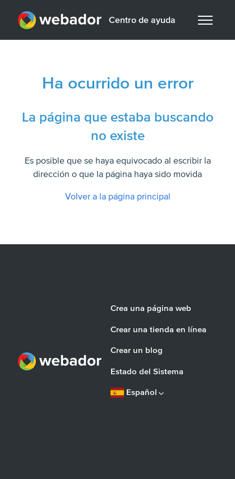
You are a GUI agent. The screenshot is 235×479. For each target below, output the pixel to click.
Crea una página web (150, 308)
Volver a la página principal (118, 196)
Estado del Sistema (146, 371)
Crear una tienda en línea (158, 329)
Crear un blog (136, 350)
